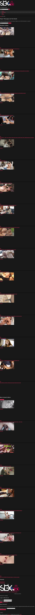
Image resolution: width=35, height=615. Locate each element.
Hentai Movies (2, 581)
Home (3, 11)
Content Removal (14, 591)
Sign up (9, 614)
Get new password (3, 609)
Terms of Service (3, 591)
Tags (2, 13)
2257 (7, 591)
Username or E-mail (3, 608)
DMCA (10, 591)
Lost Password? (5, 602)
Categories (3, 12)
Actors (3, 14)
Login (1, 602)
